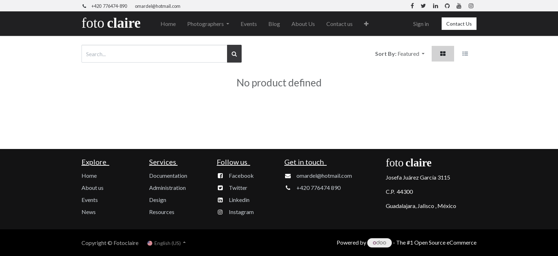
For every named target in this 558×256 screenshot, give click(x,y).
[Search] (234, 54)
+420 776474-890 (109, 6)
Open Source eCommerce (445, 242)
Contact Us (459, 24)
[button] (366, 24)
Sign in (421, 23)
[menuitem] (168, 24)
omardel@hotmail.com (157, 6)
